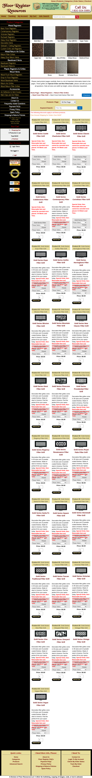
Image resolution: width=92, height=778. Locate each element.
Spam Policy (15, 112)
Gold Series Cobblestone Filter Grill (40, 199)
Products (60, 1)
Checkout (87, 1)
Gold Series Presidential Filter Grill (81, 388)
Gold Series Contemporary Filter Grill (61, 199)
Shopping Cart (16, 130)
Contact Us (15, 100)
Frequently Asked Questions (14, 103)
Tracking (11, 16)
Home (53, 1)
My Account (23, 16)
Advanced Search (16, 764)
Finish (44, 161)
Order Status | (79, 1)
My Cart (33, 16)
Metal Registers (46, 93)
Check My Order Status (76, 761)
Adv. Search (44, 16)
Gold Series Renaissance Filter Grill (61, 452)
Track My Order (76, 764)
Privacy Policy (15, 109)
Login (15, 155)
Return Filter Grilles (61, 93)
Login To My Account (76, 759)
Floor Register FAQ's (46, 759)
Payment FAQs (14, 106)
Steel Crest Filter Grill (40, 95)
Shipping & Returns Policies (14, 115)
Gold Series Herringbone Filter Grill (81, 262)
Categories (69, 1)
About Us (14, 98)
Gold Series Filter (40, 157)
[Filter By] (66, 108)
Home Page (35, 93)
